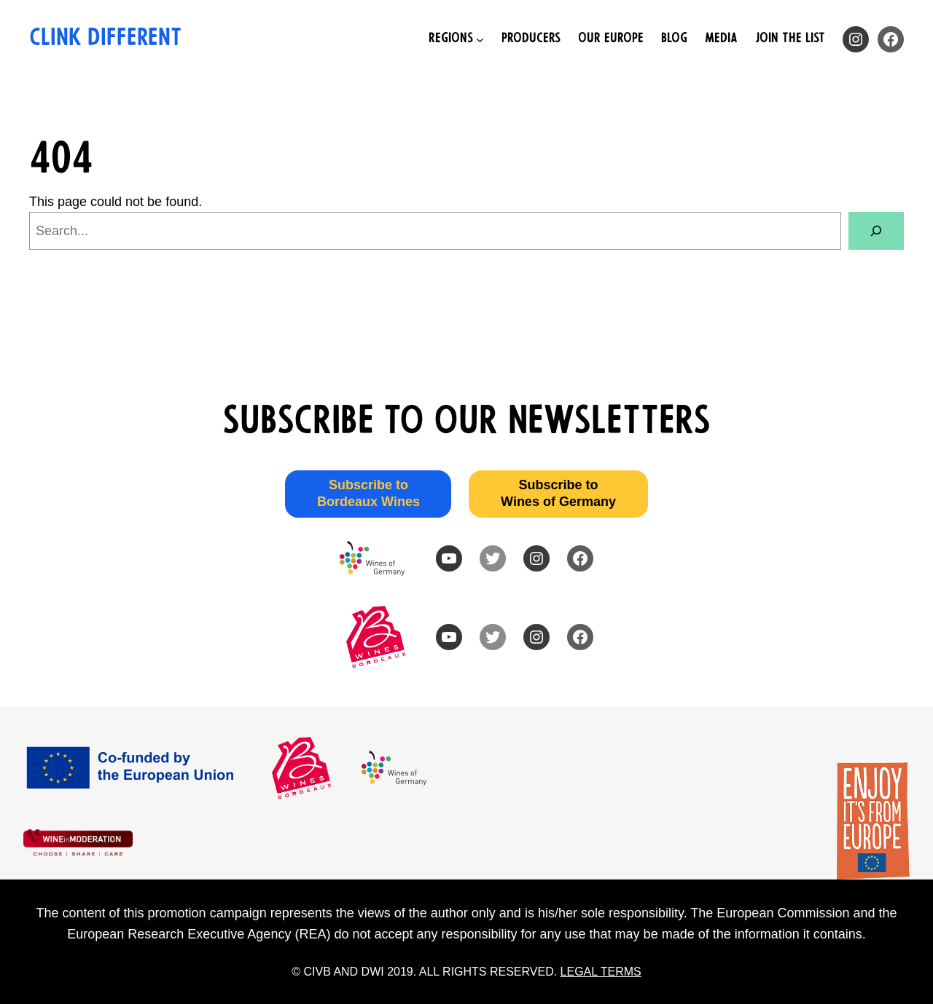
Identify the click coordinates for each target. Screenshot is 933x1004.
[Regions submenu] (456, 39)
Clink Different (105, 39)
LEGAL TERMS (601, 971)
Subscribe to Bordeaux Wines (368, 493)
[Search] (876, 231)
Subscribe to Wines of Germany (558, 493)
